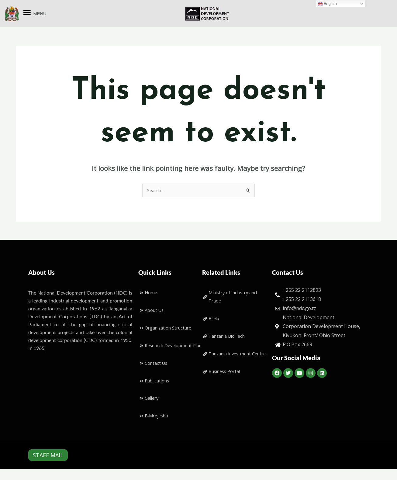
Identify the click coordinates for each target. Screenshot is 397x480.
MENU (40, 13)
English (327, 3)
